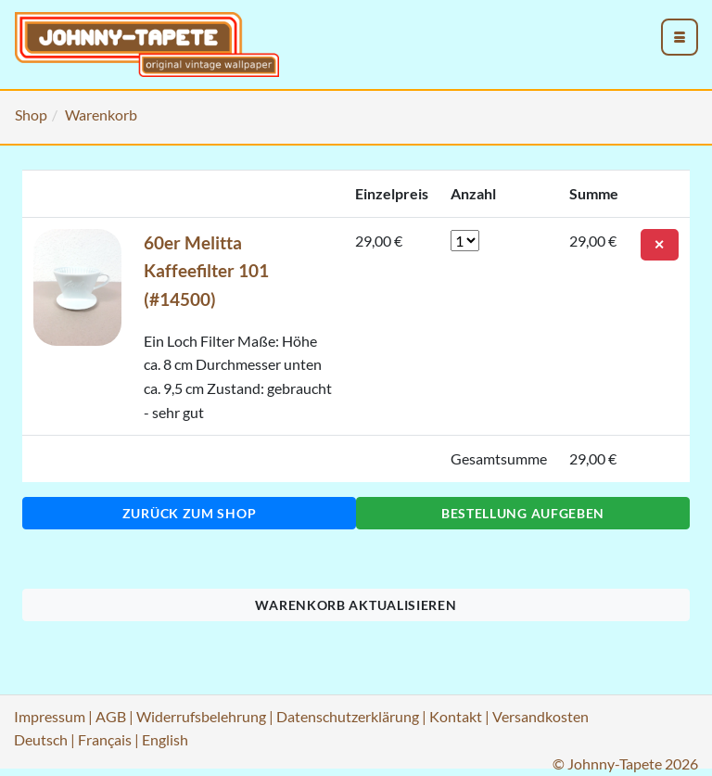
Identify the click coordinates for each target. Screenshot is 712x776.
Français (105, 739)
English (165, 739)
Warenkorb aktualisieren (355, 605)
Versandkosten (540, 716)
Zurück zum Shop (189, 513)
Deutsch (41, 739)
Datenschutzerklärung (347, 716)
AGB (110, 716)
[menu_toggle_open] (679, 37)
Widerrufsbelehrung (201, 716)
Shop (31, 114)
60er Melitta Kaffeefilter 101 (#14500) (206, 271)
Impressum (49, 716)
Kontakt (455, 716)
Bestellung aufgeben (522, 513)
